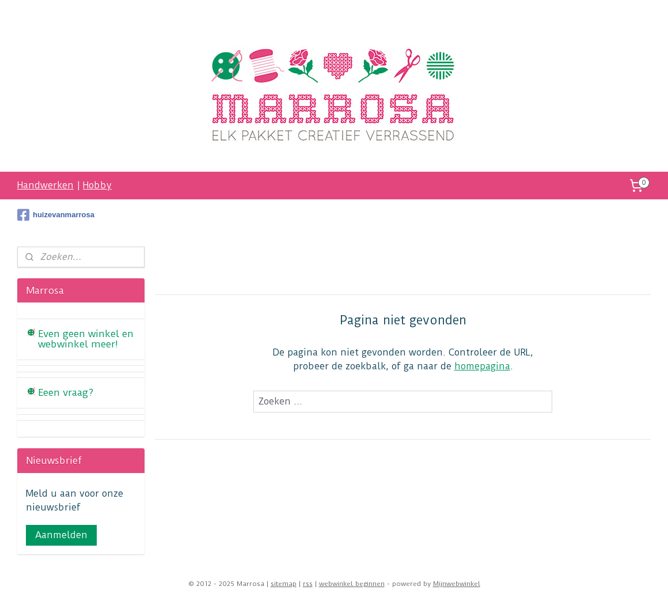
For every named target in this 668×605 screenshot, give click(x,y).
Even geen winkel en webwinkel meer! (86, 339)
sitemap (284, 584)
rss (308, 584)
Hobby (97, 185)
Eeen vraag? (65, 392)
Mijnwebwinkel (456, 584)
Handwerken (45, 185)
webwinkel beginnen (352, 584)
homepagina (482, 366)
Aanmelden (61, 535)
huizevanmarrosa (55, 215)
